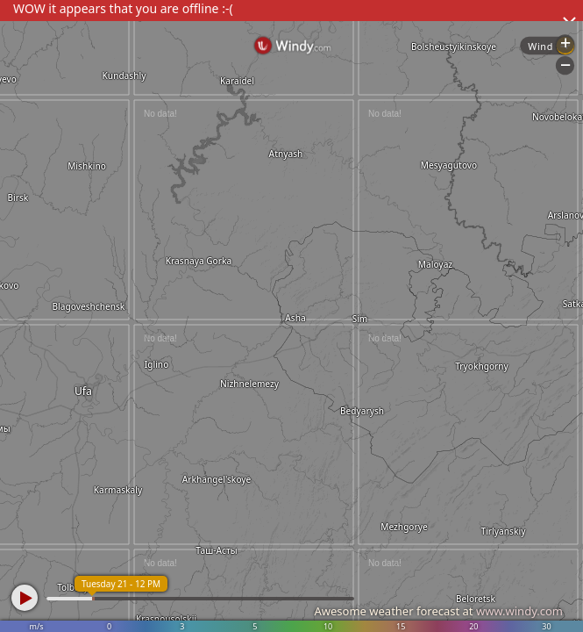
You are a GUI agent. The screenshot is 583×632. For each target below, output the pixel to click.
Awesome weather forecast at (438, 611)
